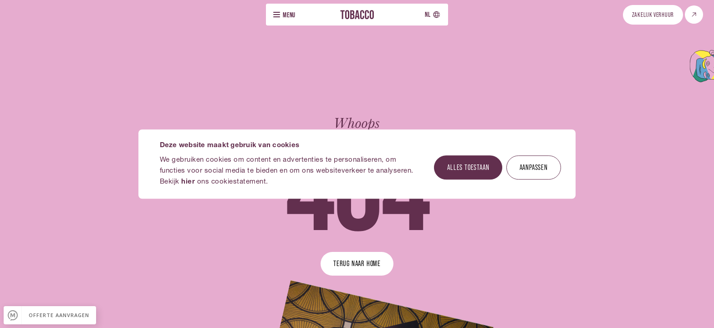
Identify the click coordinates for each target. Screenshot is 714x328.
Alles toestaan (468, 167)
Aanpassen (534, 167)
